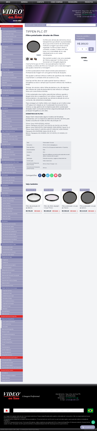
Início (8, 2)
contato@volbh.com (89, 16)
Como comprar (57, 2)
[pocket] (55, 175)
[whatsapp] (52, 175)
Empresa (24, 2)
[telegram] (48, 175)
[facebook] (40, 175)
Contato (40, 2)
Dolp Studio (93, 430)
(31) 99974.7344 (88, 15)
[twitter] (44, 175)
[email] (59, 175)
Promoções (72, 2)
